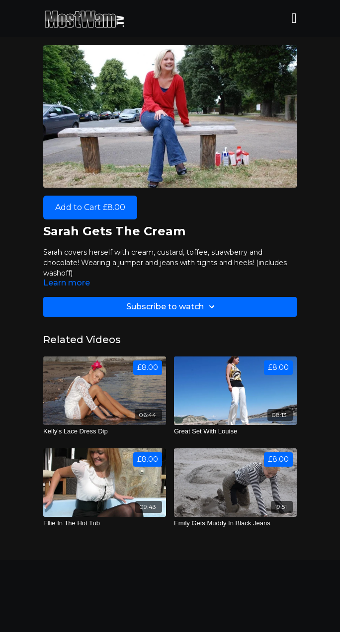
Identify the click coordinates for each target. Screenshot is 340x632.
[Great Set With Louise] (235, 431)
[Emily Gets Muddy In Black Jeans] (235, 523)
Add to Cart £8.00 (90, 207)
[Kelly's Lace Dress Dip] (104, 431)
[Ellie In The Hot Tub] (104, 523)
